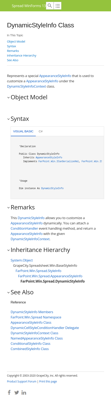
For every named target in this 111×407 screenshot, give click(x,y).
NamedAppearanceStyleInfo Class (37, 338)
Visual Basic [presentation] (23, 131)
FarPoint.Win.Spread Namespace (36, 317)
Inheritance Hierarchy (21, 55)
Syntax (11, 46)
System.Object (22, 260)
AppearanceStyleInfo (55, 75)
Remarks (13, 51)
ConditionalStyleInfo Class (30, 343)
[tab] (23, 131)
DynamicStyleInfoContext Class (34, 333)
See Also (12, 60)
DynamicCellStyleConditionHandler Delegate (45, 327)
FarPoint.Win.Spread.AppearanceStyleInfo (50, 276)
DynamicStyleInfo (52, 188)
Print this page (48, 381)
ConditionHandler (24, 228)
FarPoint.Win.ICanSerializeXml (58, 161)
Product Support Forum (21, 381)
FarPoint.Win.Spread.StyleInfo (38, 270)
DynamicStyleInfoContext (26, 86)
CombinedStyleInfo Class (30, 348)
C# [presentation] (40, 131)
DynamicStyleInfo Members (32, 312)
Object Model (16, 41)
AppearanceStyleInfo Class (31, 322)
